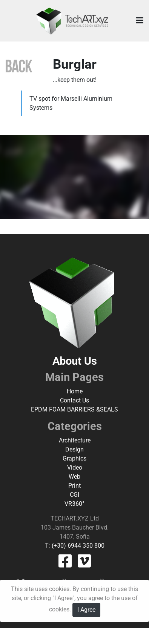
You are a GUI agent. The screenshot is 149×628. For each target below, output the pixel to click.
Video (74, 467)
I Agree (86, 609)
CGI (74, 494)
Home (75, 391)
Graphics (74, 458)
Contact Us (74, 400)
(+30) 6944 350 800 (77, 545)
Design (74, 449)
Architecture (75, 440)
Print (74, 485)
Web (74, 476)
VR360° (74, 503)
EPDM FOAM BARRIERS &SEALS (74, 409)
